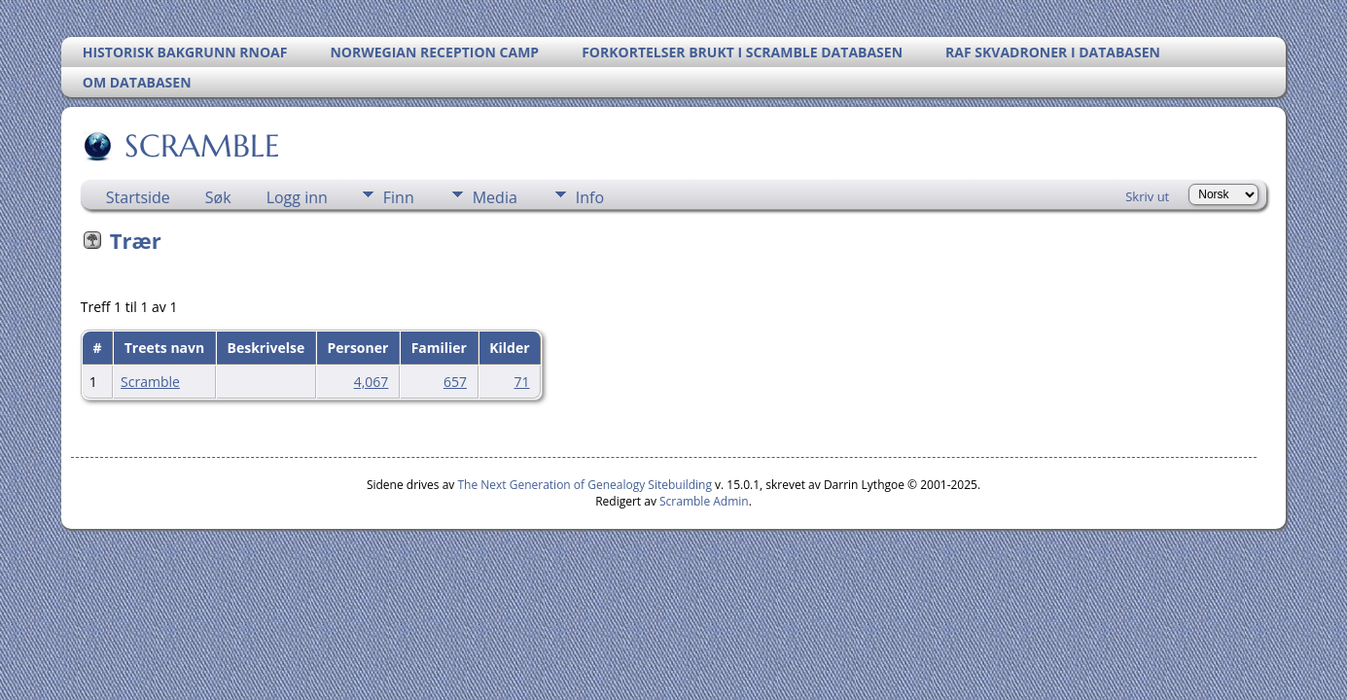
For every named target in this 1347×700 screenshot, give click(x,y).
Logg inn (297, 197)
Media (495, 197)
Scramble (150, 381)
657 (455, 381)
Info (590, 197)
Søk (218, 197)
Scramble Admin (704, 501)
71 (522, 381)
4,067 (371, 381)
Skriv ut (1147, 196)
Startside (138, 197)
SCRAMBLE (201, 145)
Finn (398, 197)
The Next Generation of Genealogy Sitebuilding (584, 484)
